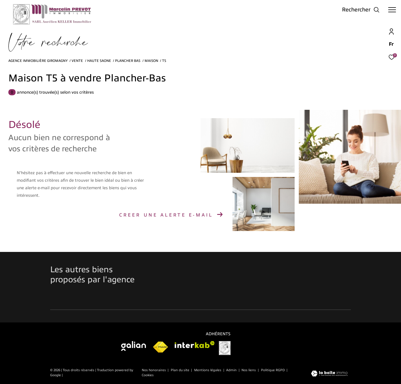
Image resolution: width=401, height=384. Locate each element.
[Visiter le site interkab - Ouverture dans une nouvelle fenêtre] (195, 344)
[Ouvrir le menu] (392, 10)
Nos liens (249, 370)
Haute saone (99, 61)
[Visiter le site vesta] (225, 348)
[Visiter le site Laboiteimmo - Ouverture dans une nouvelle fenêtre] (329, 374)
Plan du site (180, 370)
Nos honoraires (154, 370)
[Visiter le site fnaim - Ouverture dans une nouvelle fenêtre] (160, 347)
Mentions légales (208, 370)
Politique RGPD (273, 370)
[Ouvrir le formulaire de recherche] (361, 9)
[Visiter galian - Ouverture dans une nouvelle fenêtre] (133, 346)
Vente (77, 61)
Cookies (148, 375)
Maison (151, 61)
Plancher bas (127, 61)
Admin (232, 370)
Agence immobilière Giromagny (38, 61)
